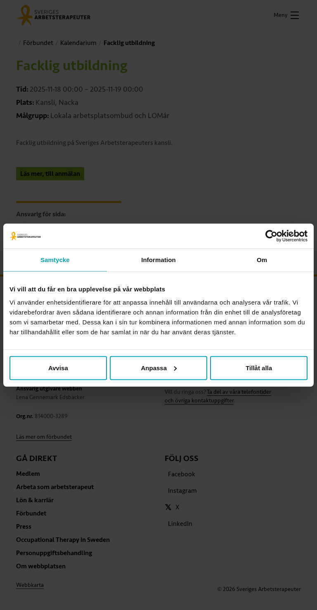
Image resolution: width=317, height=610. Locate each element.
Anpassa (159, 367)
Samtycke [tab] (55, 259)
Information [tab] (158, 259)
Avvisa (58, 367)
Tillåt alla (259, 367)
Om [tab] (262, 259)
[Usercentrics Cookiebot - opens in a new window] (271, 236)
